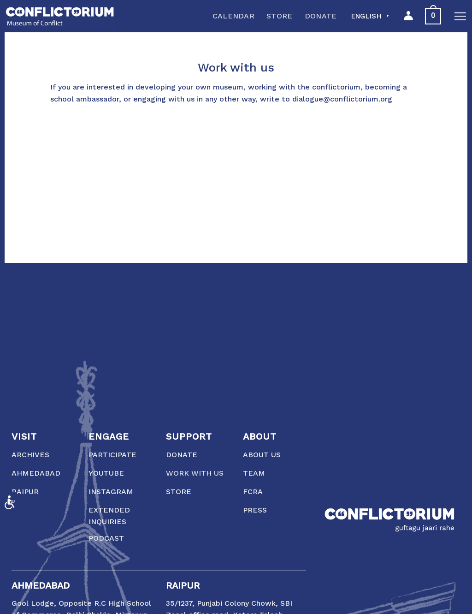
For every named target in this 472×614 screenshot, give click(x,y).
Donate (321, 16)
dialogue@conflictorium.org (342, 99)
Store (279, 16)
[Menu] (460, 16)
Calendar (233, 16)
